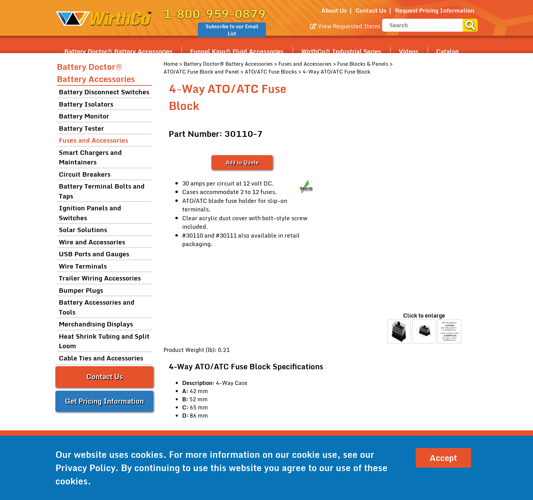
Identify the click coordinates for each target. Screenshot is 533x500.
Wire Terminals (83, 266)
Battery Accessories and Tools (96, 307)
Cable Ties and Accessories (101, 358)
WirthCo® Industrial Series (341, 51)
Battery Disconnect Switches (104, 91)
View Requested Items (345, 26)
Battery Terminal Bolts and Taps (101, 191)
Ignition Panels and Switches (90, 213)
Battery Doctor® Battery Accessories (118, 51)
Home (171, 64)
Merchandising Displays (96, 324)
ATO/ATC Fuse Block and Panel (201, 71)
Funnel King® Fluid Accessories (236, 51)
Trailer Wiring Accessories (100, 278)
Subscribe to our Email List (232, 29)
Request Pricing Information (434, 10)
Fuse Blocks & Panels (362, 64)
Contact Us (371, 10)
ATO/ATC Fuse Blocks (271, 71)
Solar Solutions (83, 229)
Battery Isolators (86, 104)
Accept (443, 457)
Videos (408, 51)
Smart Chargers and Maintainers (90, 157)
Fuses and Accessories (304, 64)
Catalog (447, 51)
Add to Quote (242, 162)
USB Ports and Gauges (94, 253)
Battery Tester (81, 128)
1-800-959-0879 (215, 13)
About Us (334, 10)
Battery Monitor (84, 116)
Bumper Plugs (81, 290)
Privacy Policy (85, 468)
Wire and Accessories (92, 242)
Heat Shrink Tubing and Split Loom (104, 341)
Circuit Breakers (84, 174)
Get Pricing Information (104, 401)
